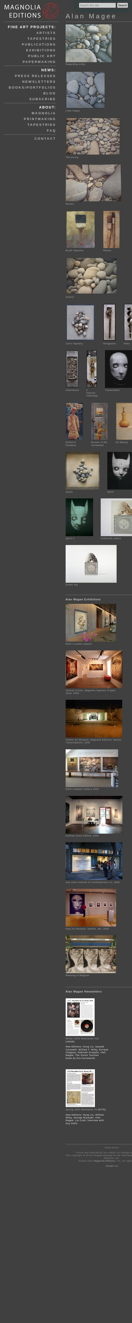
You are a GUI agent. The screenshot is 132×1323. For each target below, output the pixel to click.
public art (42, 56)
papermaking (39, 62)
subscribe (42, 99)
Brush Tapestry (81, 249)
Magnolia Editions (104, 1161)
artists (46, 33)
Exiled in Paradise (75, 442)
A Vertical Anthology (92, 391)
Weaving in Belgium (77, 975)
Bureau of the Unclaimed (99, 442)
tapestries (42, 39)
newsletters (39, 82)
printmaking (40, 119)
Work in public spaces (79, 644)
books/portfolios (32, 87)
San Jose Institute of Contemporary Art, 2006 (93, 882)
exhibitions (41, 50)
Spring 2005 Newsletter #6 (81, 1109)
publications (39, 44)
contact (45, 138)
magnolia (44, 113)
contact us (112, 1166)
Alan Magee (91, 16)
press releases (35, 76)
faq (51, 130)
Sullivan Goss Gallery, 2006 (82, 835)
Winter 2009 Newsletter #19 (82, 1038)
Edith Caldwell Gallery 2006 (82, 789)
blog (49, 93)
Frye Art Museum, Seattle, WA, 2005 (87, 929)
